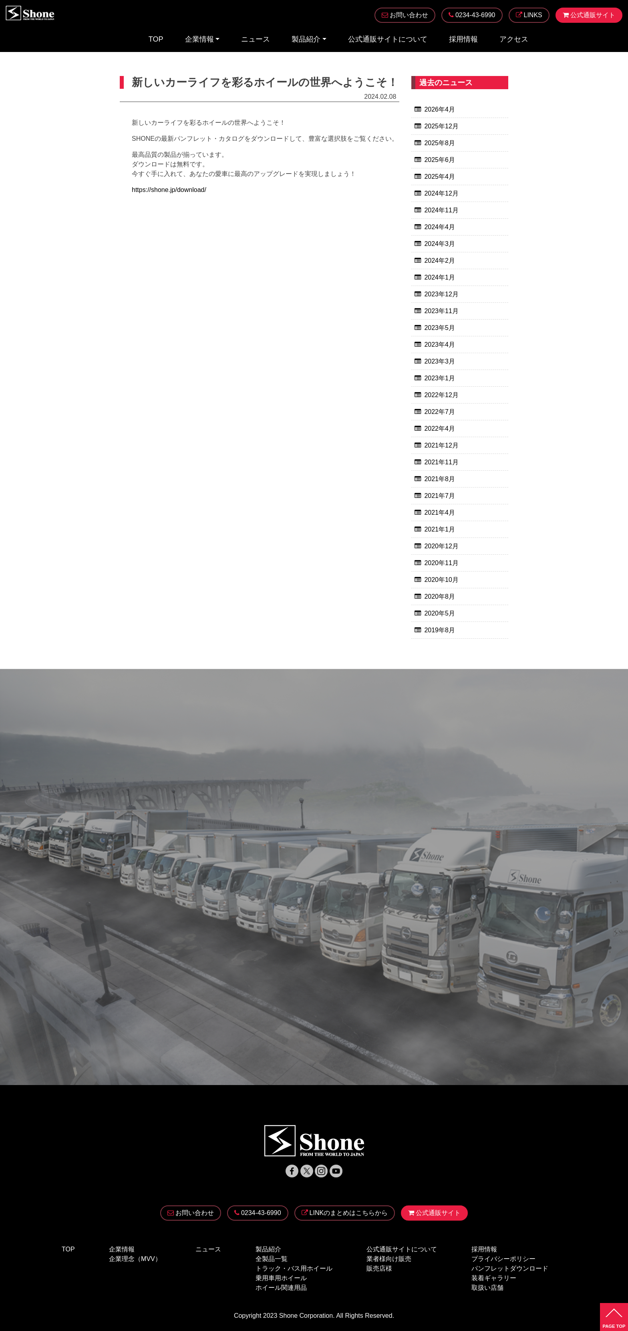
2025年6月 (439, 159)
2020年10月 (441, 579)
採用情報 (463, 40)
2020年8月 (439, 596)
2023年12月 (441, 294)
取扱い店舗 (487, 1287)
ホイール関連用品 (281, 1287)
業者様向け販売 (388, 1258)
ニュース (255, 40)
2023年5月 (439, 327)
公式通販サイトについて (387, 40)
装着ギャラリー (493, 1278)
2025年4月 (439, 176)
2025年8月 (439, 143)
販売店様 (379, 1268)
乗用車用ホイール (281, 1278)
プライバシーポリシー (503, 1258)
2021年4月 (439, 512)
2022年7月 (439, 411)
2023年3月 (439, 361)
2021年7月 (439, 495)
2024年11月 (441, 210)
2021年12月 (441, 445)
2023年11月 (441, 311)
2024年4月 (439, 227)
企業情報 (199, 40)
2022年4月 (439, 428)
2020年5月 (439, 613)
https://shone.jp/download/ (169, 190)
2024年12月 (441, 193)
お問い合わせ (190, 1213)
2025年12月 (441, 126)
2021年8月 (439, 479)
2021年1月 (439, 529)
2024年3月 (439, 243)
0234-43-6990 (257, 1213)
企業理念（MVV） (135, 1258)
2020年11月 (441, 563)
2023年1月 (439, 378)
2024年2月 (439, 260)
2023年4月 (439, 344)
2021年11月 (441, 462)
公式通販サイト (434, 1213)
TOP (156, 40)
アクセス (513, 40)
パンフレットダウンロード (509, 1268)
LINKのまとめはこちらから (345, 1213)
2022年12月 (441, 395)
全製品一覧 (272, 1258)
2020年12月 (441, 546)
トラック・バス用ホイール (294, 1268)
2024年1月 (439, 277)
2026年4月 (439, 109)
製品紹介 (306, 40)
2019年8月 (439, 630)
